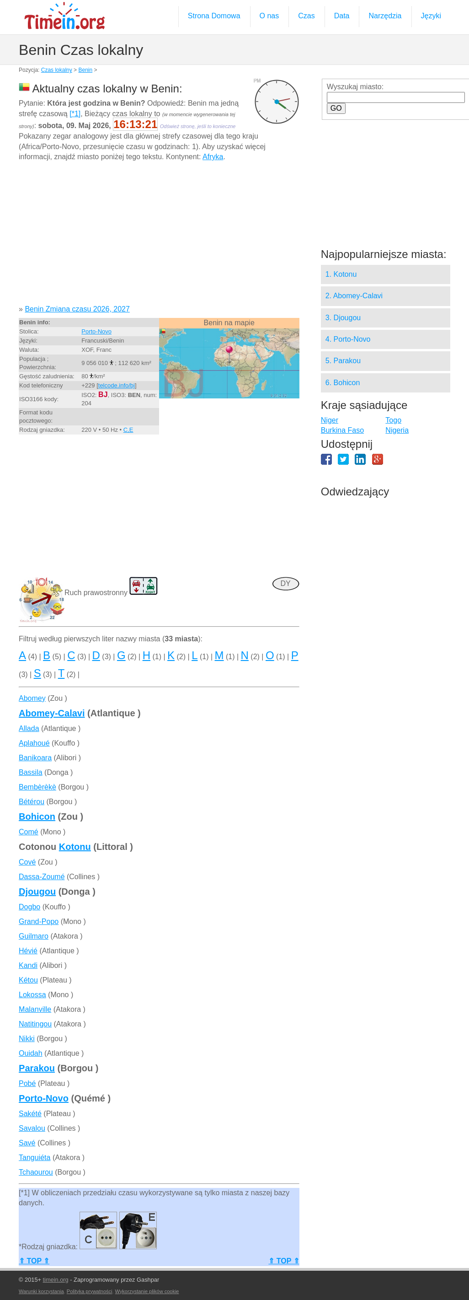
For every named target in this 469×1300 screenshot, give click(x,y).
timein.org (56, 1279)
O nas (269, 16)
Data (342, 16)
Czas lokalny (56, 70)
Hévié (28, 951)
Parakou (37, 1068)
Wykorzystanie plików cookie (147, 1291)
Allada (29, 728)
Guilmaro (33, 936)
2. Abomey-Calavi (354, 296)
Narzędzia (384, 16)
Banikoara (35, 758)
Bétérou (31, 802)
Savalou (32, 1128)
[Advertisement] (158, 236)
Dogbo (29, 907)
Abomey (32, 698)
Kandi (28, 965)
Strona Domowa (214, 16)
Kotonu (75, 847)
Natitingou (35, 1024)
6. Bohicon (342, 383)
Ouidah (31, 1053)
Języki (431, 16)
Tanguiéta (34, 1157)
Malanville (35, 1009)
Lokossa (32, 995)
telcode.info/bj (116, 385)
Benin (85, 70)
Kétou (28, 980)
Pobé (27, 1083)
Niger (329, 420)
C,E (128, 429)
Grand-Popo (39, 921)
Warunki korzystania (41, 1291)
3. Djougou (343, 318)
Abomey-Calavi (52, 713)
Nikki (27, 1038)
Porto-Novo (96, 331)
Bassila (31, 772)
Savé (27, 1143)
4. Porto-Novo (348, 339)
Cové (27, 862)
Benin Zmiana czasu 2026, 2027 (77, 309)
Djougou (37, 891)
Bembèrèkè (37, 787)
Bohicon (37, 816)
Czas (306, 16)
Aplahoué (34, 743)
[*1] (74, 114)
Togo (393, 420)
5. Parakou (343, 361)
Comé (28, 832)
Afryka (213, 157)
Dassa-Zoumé (41, 877)
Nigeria (397, 430)
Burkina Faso (342, 430)
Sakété (30, 1113)
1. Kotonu (341, 274)
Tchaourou (36, 1172)
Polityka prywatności (89, 1291)
